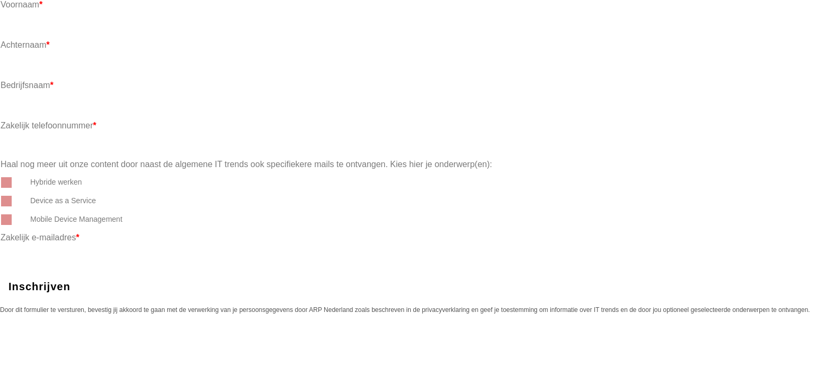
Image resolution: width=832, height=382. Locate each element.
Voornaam (21, 4)
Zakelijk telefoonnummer (49, 125)
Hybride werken (56, 182)
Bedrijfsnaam (27, 85)
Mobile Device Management (76, 219)
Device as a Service (63, 200)
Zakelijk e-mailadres (40, 237)
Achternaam (25, 44)
